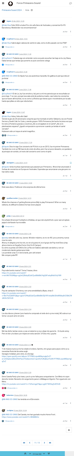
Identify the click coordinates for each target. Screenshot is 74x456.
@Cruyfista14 (7, 58)
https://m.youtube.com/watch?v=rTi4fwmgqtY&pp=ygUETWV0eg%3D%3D (31, 384)
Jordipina (10, 410)
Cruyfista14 (11, 39)
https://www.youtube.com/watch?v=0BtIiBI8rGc (20, 417)
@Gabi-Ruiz (6, 25)
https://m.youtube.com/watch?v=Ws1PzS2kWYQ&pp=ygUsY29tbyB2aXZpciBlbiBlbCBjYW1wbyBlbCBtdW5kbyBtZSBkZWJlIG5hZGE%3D (37, 295)
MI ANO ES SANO (13, 54)
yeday (9, 216)
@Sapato (5, 147)
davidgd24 (10, 163)
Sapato (9, 21)
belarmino (10, 395)
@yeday (5, 238)
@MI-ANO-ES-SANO (10, 76)
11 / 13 (37, 443)
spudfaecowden (12, 198)
